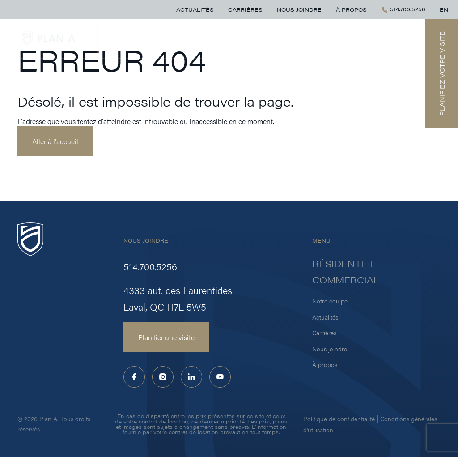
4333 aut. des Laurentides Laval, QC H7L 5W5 (177, 298)
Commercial (384, 38)
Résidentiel (324, 38)
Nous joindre (299, 9)
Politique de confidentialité (339, 418)
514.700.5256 (403, 9)
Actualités (195, 9)
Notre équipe (330, 300)
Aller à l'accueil (55, 141)
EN (444, 9)
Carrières (245, 9)
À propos (351, 9)
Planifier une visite (166, 337)
